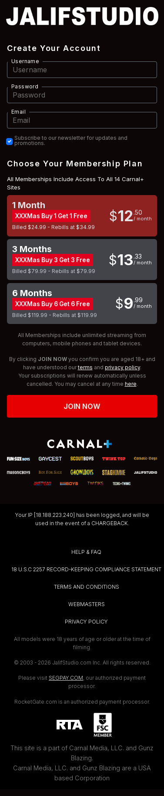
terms (85, 367)
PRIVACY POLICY (86, 621)
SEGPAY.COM (66, 678)
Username (25, 61)
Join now (82, 406)
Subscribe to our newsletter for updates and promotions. (70, 140)
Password (24, 86)
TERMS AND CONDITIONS (86, 587)
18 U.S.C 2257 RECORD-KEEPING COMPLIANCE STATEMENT (86, 569)
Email (18, 111)
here (131, 384)
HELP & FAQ (86, 552)
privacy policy (122, 367)
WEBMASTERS (86, 604)
